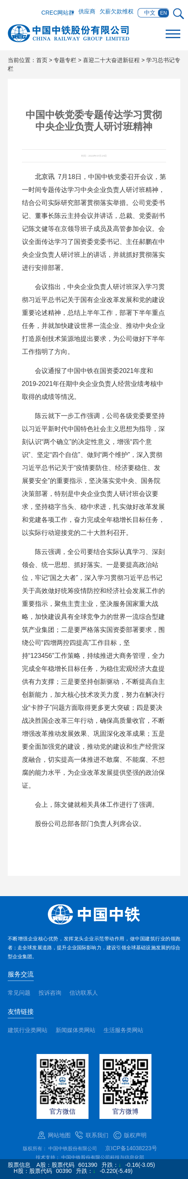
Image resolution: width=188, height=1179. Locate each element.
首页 (42, 60)
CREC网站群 (58, 12)
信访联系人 (83, 992)
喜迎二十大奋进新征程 (111, 60)
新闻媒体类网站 (75, 1030)
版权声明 (135, 1135)
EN (163, 13)
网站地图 (59, 1135)
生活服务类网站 (123, 1030)
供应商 (86, 11)
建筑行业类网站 (28, 1030)
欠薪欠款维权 (116, 11)
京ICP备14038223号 (131, 1148)
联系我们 (97, 1135)
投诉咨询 (50, 992)
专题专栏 (65, 60)
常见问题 (19, 992)
